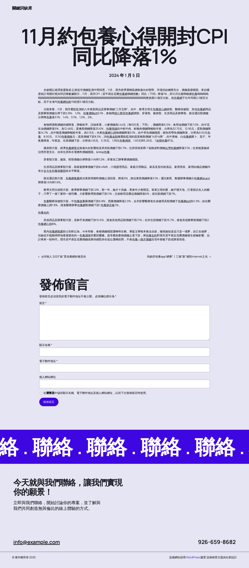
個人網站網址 (47, 377)
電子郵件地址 (48, 361)
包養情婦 (111, 128)
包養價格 (66, 136)
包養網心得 (109, 132)
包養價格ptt (90, 113)
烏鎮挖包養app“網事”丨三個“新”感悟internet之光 (177, 256)
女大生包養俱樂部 (55, 171)
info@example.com (38, 542)
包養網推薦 (73, 178)
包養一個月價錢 (141, 239)
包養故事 (79, 201)
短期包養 (161, 140)
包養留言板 (108, 205)
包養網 (123, 94)
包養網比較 (64, 102)
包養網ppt (184, 201)
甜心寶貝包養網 (124, 113)
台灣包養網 (172, 148)
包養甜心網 (160, 109)
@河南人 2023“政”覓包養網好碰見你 (63, 256)
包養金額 (112, 136)
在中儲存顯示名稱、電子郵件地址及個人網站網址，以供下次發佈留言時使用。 (96, 393)
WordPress (193, 557)
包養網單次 (73, 148)
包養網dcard (202, 178)
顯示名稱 (45, 345)
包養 (194, 94)
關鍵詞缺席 (22, 8)
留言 (43, 303)
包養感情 (125, 140)
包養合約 (43, 212)
